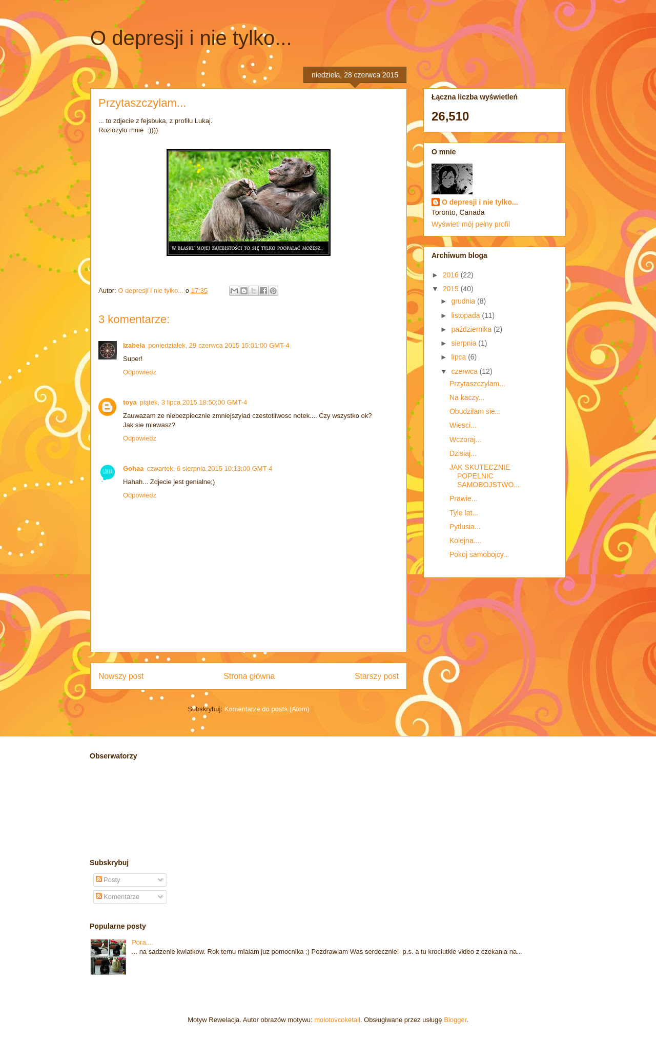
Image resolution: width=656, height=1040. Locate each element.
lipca (459, 357)
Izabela (134, 345)
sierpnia (464, 343)
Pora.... (142, 942)
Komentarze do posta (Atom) (267, 709)
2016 (452, 275)
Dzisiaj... (463, 453)
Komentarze (118, 897)
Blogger (455, 1020)
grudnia (464, 301)
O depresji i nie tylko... (191, 38)
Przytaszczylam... (477, 383)
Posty (108, 880)
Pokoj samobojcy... (479, 554)
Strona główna (249, 676)
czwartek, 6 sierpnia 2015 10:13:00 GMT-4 (209, 468)
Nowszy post (121, 676)
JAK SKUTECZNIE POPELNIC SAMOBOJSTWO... (484, 476)
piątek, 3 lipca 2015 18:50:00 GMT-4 (194, 402)
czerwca (465, 371)
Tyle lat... (463, 513)
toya (130, 402)
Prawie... (463, 498)
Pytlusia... (465, 527)
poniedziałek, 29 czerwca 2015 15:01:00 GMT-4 (218, 345)
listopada (466, 315)
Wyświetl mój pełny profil (471, 224)
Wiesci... (463, 425)
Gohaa (133, 468)
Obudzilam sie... (475, 411)
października (472, 329)
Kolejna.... (465, 540)
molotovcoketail (337, 1020)
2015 (452, 289)
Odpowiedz (139, 372)
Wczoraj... (465, 439)
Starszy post (377, 676)
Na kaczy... (466, 397)
